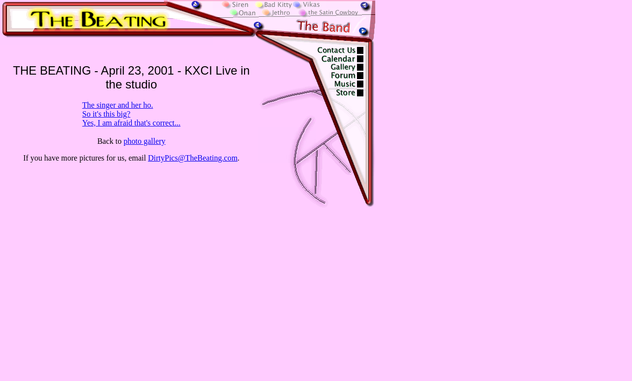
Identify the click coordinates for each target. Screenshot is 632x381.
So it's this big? (106, 114)
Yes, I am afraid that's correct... (131, 123)
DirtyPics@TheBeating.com (192, 158)
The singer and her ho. (118, 105)
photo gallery (144, 141)
